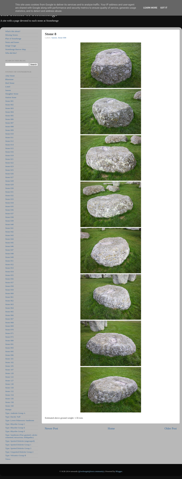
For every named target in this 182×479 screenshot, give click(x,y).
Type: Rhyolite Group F (15, 431)
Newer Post (51, 428)
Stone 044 (9, 239)
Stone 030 (9, 188)
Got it (163, 7)
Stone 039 (9, 221)
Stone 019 (9, 155)
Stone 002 (9, 105)
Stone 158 (9, 402)
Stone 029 (9, 184)
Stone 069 (9, 326)
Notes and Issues (12, 42)
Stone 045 (9, 242)
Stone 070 (9, 329)
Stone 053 (9, 268)
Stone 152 (9, 391)
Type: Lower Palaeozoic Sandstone (19, 420)
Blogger (119, 471)
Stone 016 (9, 152)
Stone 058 (9, 286)
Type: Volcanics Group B (15, 455)
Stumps (8, 409)
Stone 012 (9, 141)
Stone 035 (9, 206)
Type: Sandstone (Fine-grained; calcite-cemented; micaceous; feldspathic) (21, 436)
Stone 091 (9, 344)
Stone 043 (9, 235)
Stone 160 (9, 406)
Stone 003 (9, 108)
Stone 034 (9, 203)
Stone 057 (9, 282)
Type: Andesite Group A (15, 413)
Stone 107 (9, 369)
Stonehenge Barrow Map (15, 49)
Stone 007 (9, 123)
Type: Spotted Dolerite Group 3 (18, 448)
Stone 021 (9, 159)
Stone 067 (9, 319)
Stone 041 (9, 228)
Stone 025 (9, 170)
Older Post (171, 428)
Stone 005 (9, 115)
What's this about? (12, 31)
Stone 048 (9, 253)
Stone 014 (9, 145)
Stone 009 (9, 130)
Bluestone (9, 79)
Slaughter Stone (11, 94)
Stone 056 (9, 279)
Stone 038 (9, 217)
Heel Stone (9, 83)
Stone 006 (9, 119)
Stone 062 (9, 301)
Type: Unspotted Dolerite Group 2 (19, 452)
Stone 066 (9, 315)
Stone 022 (9, 163)
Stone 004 (9, 112)
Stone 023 (9, 166)
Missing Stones (11, 35)
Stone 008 (62, 38)
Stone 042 (9, 232)
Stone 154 (9, 395)
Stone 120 (9, 373)
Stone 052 (9, 264)
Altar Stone (10, 76)
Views (7, 459)
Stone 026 (9, 174)
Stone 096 (9, 355)
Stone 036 (9, 210)
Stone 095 (9, 351)
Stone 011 (9, 137)
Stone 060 (9, 293)
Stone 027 (9, 177)
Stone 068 (9, 322)
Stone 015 (9, 148)
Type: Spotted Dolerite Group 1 (18, 445)
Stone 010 (9, 134)
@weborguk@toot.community (91, 471)
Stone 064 (9, 308)
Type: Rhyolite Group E (15, 428)
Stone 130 (9, 384)
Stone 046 (9, 246)
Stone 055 (9, 275)
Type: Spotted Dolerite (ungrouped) (20, 441)
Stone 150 (9, 388)
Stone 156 (9, 398)
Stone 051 (9, 261)
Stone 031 (9, 192)
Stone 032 (9, 195)
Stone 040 (9, 224)
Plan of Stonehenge (13, 38)
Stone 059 (9, 290)
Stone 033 (9, 199)
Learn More (150, 7)
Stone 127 (9, 380)
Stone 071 (9, 333)
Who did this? (11, 53)
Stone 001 (9, 101)
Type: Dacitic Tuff (12, 417)
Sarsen (54, 38)
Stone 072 (9, 337)
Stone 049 (9, 257)
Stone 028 (9, 181)
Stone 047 (9, 250)
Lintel (7, 86)
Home (111, 428)
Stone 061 (9, 297)
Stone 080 (9, 340)
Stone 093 (9, 348)
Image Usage (10, 46)
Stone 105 (9, 366)
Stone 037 (9, 213)
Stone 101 (9, 359)
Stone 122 (9, 377)
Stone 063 (9, 304)
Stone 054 (9, 271)
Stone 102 (9, 362)
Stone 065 (9, 311)
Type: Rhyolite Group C (15, 424)
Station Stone (10, 97)
